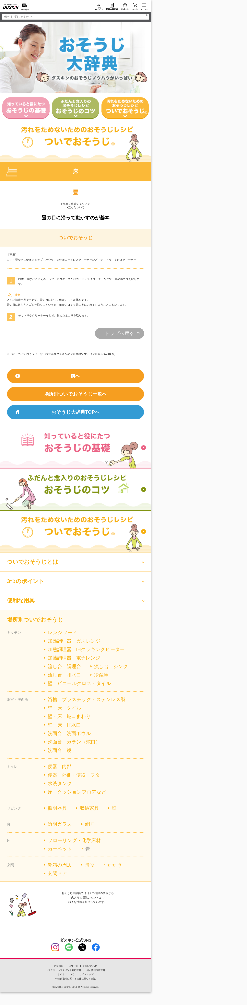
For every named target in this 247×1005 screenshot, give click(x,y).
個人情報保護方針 (95, 970)
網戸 (90, 824)
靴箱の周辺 (60, 865)
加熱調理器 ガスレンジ (74, 641)
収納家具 (89, 808)
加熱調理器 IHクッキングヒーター (86, 649)
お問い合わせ (90, 966)
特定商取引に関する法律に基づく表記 (75, 978)
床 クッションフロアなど (77, 792)
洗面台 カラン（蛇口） (74, 741)
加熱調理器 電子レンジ (74, 657)
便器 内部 (59, 766)
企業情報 (58, 966)
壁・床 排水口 (64, 725)
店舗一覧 (73, 966)
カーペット (60, 848)
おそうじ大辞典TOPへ (75, 412)
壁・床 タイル (64, 708)
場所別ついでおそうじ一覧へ (75, 394)
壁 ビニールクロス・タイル (79, 683)
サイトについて (66, 974)
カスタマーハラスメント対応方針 (63, 970)
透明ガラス (60, 824)
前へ (75, 376)
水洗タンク (60, 783)
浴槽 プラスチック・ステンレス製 (86, 699)
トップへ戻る (119, 333)
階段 (89, 865)
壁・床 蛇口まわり (69, 716)
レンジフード (62, 632)
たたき (114, 865)
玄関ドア (57, 873)
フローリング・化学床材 (74, 840)
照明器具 (57, 808)
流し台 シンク (111, 666)
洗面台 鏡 (59, 750)
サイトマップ (86, 974)
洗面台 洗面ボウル (69, 733)
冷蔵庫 (101, 675)
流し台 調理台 (64, 666)
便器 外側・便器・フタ (74, 775)
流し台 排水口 (64, 675)
